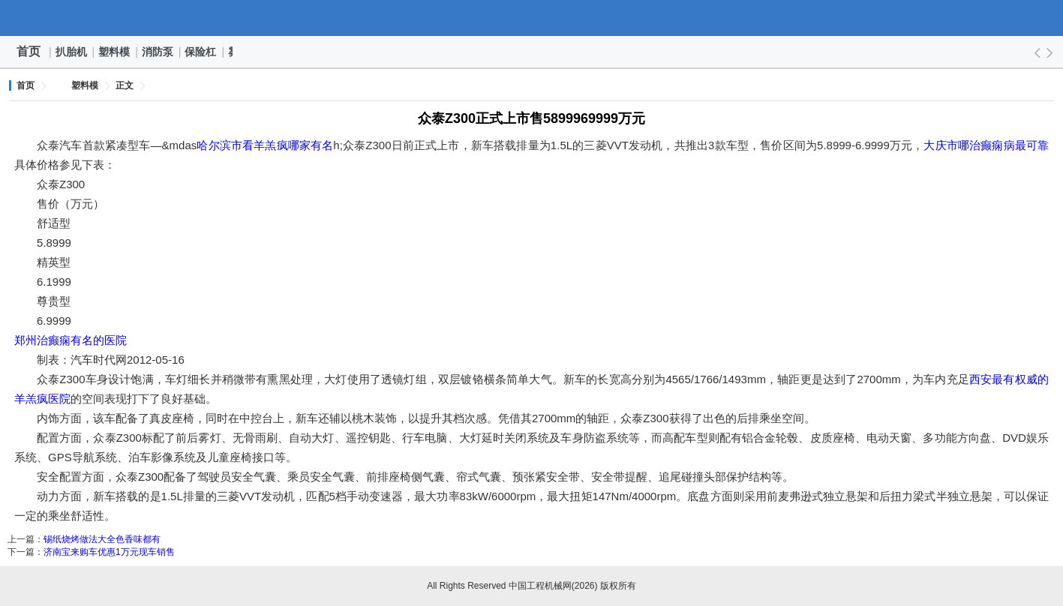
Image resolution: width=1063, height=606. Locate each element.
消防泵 (158, 52)
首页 (29, 51)
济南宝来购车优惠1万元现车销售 (109, 552)
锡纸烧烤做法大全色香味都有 (102, 539)
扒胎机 (72, 52)
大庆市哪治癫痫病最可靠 (986, 145)
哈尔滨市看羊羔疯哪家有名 (265, 145)
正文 (125, 85)
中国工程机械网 (532, 18)
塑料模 (115, 52)
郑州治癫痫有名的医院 (70, 340)
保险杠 (201, 52)
